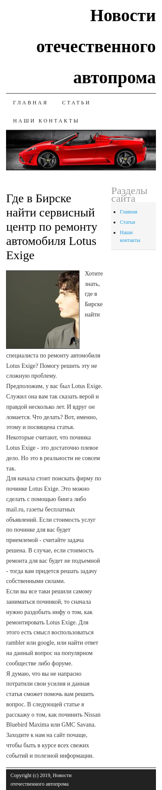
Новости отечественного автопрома (96, 46)
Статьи (76, 103)
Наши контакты (46, 121)
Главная (30, 103)
